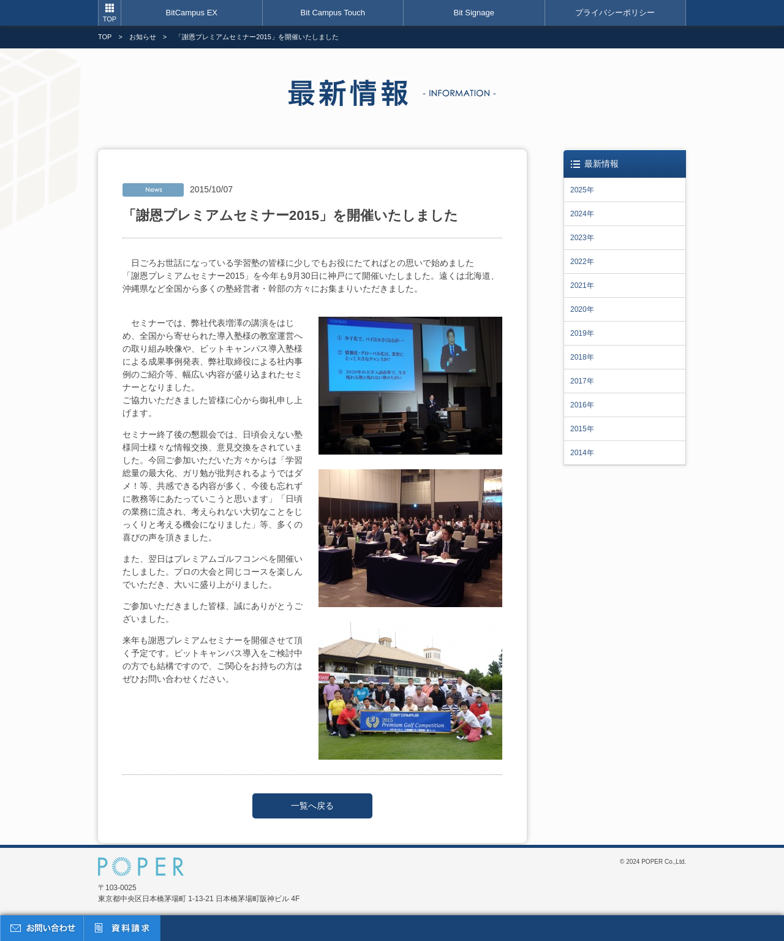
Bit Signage (474, 12)
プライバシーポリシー (615, 12)
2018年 (582, 357)
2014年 (582, 452)
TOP (109, 19)
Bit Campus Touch (333, 12)
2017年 (582, 381)
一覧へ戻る (312, 806)
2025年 (582, 190)
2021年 (582, 285)
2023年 (582, 237)
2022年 (582, 261)
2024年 (582, 214)
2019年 (582, 333)
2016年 (582, 405)
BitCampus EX (191, 12)
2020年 (582, 309)
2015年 (582, 429)
